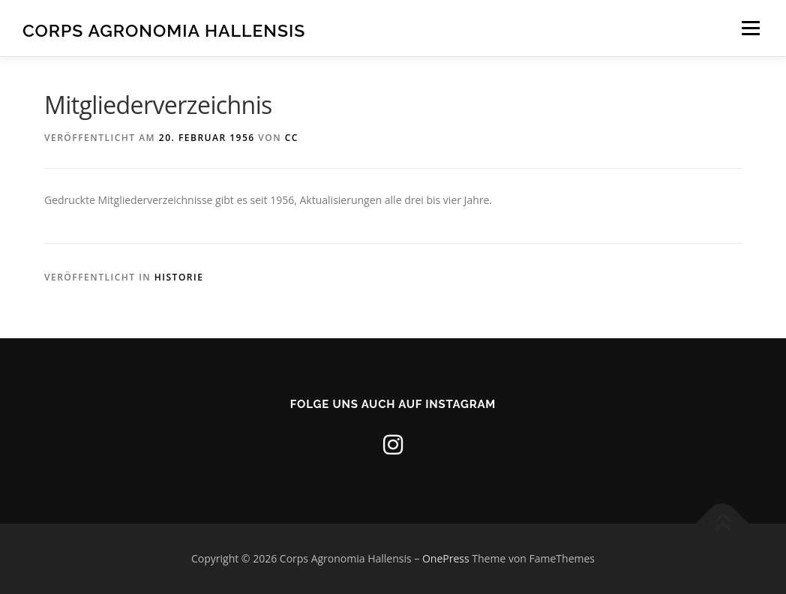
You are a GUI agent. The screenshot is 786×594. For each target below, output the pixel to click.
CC (291, 137)
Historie (179, 277)
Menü (750, 28)
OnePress (446, 558)
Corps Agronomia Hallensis (163, 30)
